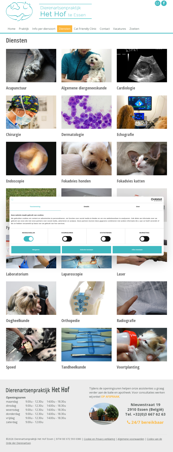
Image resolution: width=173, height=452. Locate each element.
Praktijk (24, 29)
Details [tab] (86, 207)
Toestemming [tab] (35, 207)
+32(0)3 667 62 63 (149, 414)
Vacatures (119, 29)
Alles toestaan (137, 250)
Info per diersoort (43, 29)
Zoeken (134, 29)
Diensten (64, 29)
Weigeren (35, 250)
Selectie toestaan (86, 250)
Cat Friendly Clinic (85, 29)
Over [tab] (138, 207)
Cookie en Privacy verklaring (99, 439)
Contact (105, 29)
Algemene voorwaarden (131, 439)
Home (11, 29)
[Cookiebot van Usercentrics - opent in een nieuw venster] (147, 199)
